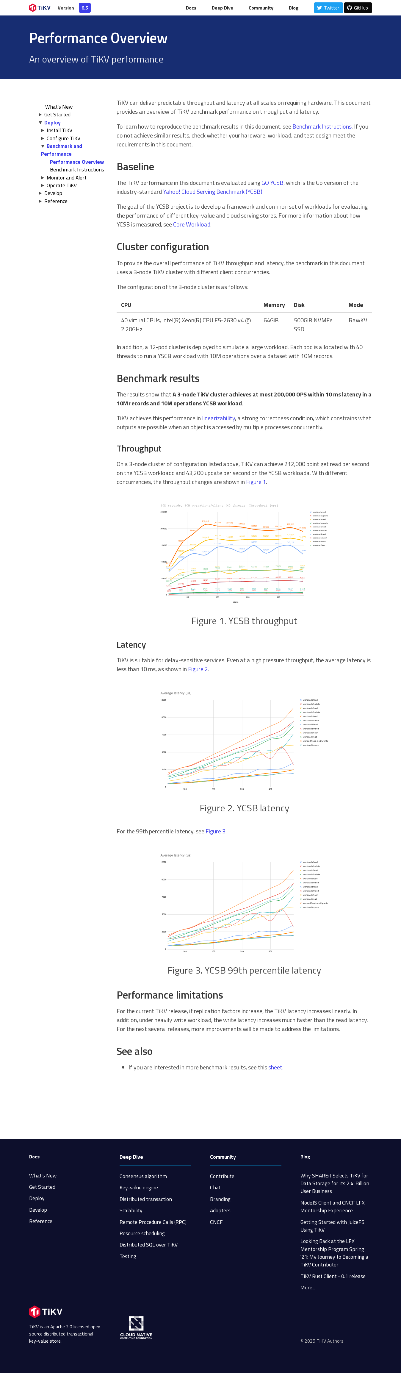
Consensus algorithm (143, 1176)
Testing (128, 1256)
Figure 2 (198, 669)
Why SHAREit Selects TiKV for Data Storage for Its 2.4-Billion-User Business (335, 1183)
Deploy (52, 122)
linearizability (218, 418)
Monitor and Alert (67, 178)
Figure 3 (215, 831)
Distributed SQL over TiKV (149, 1245)
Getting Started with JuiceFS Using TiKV (332, 1226)
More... (307, 1287)
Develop (53, 193)
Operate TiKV (62, 185)
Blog (294, 7)
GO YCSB (272, 182)
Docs (191, 7)
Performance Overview (77, 162)
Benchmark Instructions (77, 169)
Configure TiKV (63, 138)
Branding (220, 1199)
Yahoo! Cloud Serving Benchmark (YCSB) (212, 191)
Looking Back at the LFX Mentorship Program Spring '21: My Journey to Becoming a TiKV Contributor (334, 1253)
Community (261, 7)
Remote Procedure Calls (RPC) (153, 1222)
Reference (56, 201)
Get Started (57, 114)
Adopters (220, 1210)
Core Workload (191, 224)
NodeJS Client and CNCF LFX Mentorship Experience (332, 1206)
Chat (215, 1187)
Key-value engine (139, 1187)
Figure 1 (256, 481)
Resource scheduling (142, 1233)
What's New (43, 1175)
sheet (275, 1067)
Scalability (131, 1210)
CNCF (216, 1222)
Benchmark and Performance (61, 150)
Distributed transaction (146, 1199)
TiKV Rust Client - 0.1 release (333, 1276)
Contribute (222, 1176)
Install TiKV (59, 130)
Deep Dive (222, 7)
